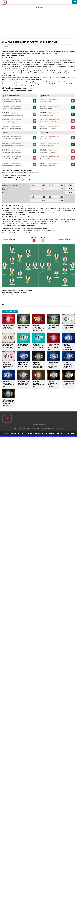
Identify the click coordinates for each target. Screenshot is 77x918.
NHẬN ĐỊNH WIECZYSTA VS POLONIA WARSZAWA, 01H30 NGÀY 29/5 (38, 328)
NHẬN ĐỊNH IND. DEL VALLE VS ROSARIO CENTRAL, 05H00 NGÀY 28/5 (8, 402)
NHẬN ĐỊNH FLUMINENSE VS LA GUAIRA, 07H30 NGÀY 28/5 (38, 384)
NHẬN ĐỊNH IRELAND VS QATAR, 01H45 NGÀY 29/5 (23, 327)
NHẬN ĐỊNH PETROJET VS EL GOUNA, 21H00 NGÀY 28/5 (8, 365)
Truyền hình (59, 882)
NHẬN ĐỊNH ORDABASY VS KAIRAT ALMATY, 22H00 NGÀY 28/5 (67, 346)
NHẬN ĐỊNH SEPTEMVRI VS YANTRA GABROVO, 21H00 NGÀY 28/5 (38, 365)
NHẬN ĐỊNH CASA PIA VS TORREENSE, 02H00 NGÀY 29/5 (8, 327)
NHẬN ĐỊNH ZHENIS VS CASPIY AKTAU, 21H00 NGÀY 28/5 (23, 364)
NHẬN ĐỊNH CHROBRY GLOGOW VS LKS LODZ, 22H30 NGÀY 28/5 (53, 346)
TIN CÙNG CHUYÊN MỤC (9, 312)
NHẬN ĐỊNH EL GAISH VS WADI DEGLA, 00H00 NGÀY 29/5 (8, 345)
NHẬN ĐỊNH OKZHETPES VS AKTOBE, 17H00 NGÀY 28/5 (8, 384)
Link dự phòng (38, 7)
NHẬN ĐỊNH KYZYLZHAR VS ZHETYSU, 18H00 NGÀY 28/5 (67, 365)
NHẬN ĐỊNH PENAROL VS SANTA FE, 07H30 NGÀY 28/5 (68, 383)
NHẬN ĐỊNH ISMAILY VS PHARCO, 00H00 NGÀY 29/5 (68, 327)
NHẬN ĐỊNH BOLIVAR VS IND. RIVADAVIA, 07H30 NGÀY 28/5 (23, 383)
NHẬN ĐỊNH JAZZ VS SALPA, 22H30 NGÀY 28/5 (23, 345)
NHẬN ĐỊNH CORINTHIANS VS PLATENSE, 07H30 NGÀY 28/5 (52, 384)
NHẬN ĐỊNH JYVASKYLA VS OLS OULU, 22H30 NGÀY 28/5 (38, 346)
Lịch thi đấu (28, 882)
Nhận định (4, 37)
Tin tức (6, 882)
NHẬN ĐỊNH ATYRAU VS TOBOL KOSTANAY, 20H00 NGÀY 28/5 (53, 365)
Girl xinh (20, 882)
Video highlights (39, 882)
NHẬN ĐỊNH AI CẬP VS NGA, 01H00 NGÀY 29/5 (53, 327)
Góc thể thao (50, 882)
